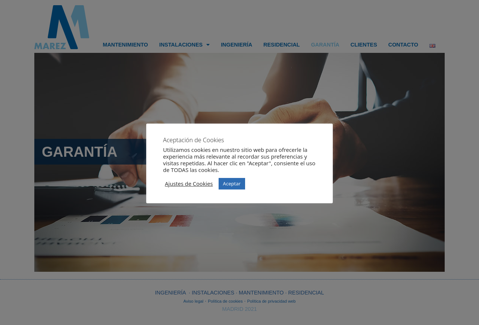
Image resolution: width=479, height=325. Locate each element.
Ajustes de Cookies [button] (189, 183)
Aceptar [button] (232, 183)
